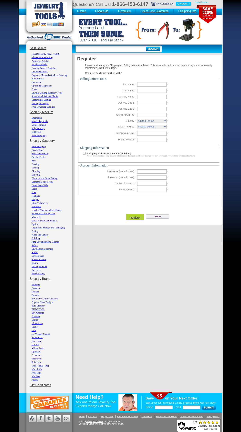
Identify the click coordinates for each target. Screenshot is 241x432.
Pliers (34, 89)
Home (82, 11)
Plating (35, 231)
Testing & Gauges (40, 103)
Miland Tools (38, 348)
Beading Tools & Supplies (44, 68)
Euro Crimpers (38, 305)
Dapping (36, 174)
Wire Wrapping (39, 135)
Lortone (35, 344)
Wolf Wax (36, 372)
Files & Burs (38, 78)
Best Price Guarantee (155, 11)
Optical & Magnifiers (42, 85)
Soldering (36, 132)
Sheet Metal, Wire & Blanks (45, 96)
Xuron (35, 379)
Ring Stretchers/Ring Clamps (45, 241)
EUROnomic (38, 312)
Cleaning (36, 171)
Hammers (36, 82)
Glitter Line (37, 323)
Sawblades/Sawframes (42, 248)
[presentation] (148, 203)
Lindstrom (36, 341)
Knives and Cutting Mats (43, 213)
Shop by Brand (40, 278)
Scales (35, 252)
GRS (34, 330)
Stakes (35, 263)
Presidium (36, 355)
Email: (178, 407)
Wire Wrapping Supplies (43, 106)
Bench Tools (37, 150)
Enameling (37, 117)
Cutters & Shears (40, 71)
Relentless (36, 358)
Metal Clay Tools (40, 121)
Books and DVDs (40, 153)
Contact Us (146, 416)
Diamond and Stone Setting (44, 178)
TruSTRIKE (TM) (40, 365)
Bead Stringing (39, 146)
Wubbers (36, 376)
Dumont (35, 295)
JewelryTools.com (94, 421)
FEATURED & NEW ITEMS (46, 54)
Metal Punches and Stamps (44, 220)
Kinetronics (37, 337)
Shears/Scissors (39, 259)
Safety (35, 245)
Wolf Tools (37, 369)
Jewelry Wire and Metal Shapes (46, 210)
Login (197, 2)
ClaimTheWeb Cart (114, 424)
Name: (150, 407)
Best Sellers (38, 48)
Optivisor (36, 351)
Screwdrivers (38, 256)
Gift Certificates (40, 385)
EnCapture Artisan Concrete (45, 298)
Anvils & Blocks (39, 64)
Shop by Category (42, 140)
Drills (34, 188)
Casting (35, 167)
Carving (35, 164)
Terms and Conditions (166, 416)
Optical (35, 224)
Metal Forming (39, 125)
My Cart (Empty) (171, 3)
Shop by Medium (41, 112)
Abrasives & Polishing (42, 57)
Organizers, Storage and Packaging (48, 227)
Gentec (35, 319)
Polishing (36, 238)
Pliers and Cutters (40, 234)
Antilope (36, 284)
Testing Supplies (39, 266)
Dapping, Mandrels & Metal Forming (49, 75)
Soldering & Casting (41, 99)
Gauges (35, 199)
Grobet (35, 327)
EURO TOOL (38, 309)
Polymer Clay (38, 128)
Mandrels (36, 217)
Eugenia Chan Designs (42, 302)
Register (205, 2)
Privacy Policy (213, 416)
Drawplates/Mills (40, 185)
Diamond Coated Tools (42, 181)
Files (34, 192)
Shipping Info (188, 11)
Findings (36, 196)
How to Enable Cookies (191, 416)
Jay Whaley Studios (41, 334)
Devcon (35, 291)
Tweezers (36, 270)
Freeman (36, 316)
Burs (34, 160)
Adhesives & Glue (40, 61)
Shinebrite (36, 362)
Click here (102, 68)
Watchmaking (38, 273)
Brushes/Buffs (38, 157)
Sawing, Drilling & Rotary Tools (47, 92)
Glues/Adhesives (39, 203)
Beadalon (36, 288)
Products (125, 11)
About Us (102, 11)
